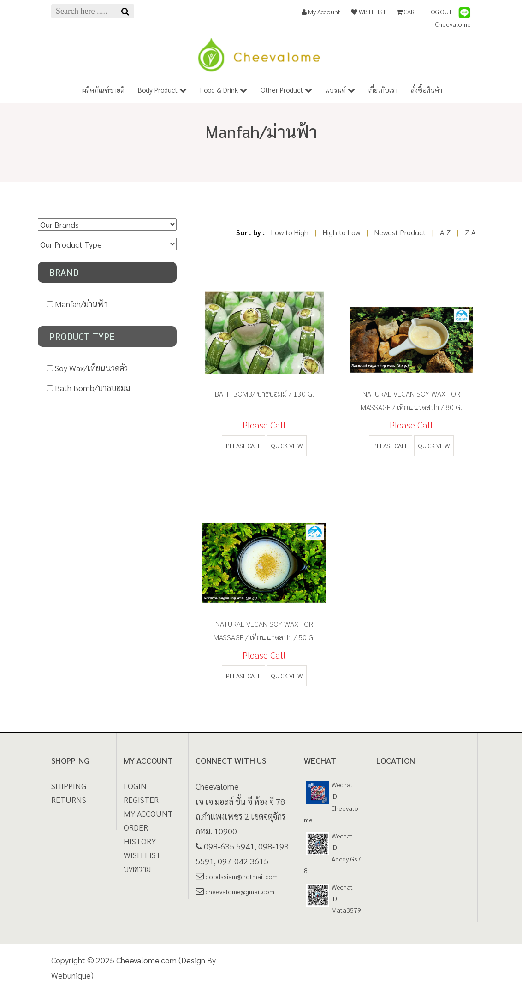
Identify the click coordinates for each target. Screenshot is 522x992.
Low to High (289, 232)
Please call (243, 445)
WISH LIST (368, 11)
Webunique (71, 975)
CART (407, 11)
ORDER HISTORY (140, 834)
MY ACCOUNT (148, 813)
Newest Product (400, 232)
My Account (321, 11)
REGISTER (141, 799)
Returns (68, 799)
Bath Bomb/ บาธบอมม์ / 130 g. (264, 393)
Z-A (470, 232)
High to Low (341, 232)
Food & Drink (223, 89)
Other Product (286, 89)
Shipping (68, 785)
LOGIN (135, 785)
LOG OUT (440, 11)
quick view (287, 445)
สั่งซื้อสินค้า (426, 89)
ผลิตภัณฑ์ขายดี (103, 89)
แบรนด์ (340, 89)
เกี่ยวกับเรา (382, 89)
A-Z (445, 232)
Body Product (162, 89)
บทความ (137, 868)
